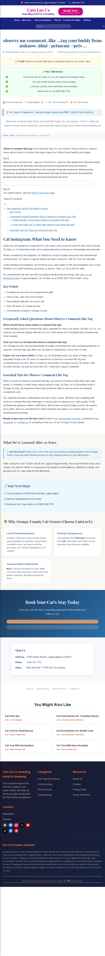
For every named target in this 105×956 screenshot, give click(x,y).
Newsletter (8, 813)
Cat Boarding (44, 794)
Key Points (15, 212)
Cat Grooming (45, 784)
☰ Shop (87, 20)
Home (17, 20)
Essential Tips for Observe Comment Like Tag (33, 230)
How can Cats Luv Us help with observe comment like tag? (44, 224)
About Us (27, 20)
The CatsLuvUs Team (15, 52)
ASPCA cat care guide (42, 192)
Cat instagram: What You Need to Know (27, 208)
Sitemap (7, 819)
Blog (12, 135)
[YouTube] (28, 825)
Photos (57, 20)
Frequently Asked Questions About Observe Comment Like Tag (43, 216)
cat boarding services (69, 418)
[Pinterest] (16, 831)
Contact (77, 784)
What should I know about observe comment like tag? (41, 220)
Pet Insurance (45, 789)
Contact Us (74, 689)
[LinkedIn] (10, 831)
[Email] (5, 825)
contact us (23, 422)
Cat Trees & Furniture (49, 778)
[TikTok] (5, 831)
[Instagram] (16, 825)
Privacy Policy (43, 689)
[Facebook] (10, 825)
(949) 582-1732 (76, 2)
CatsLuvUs (34, 880)
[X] (22, 825)
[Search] (103, 26)
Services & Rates (43, 20)
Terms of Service (59, 689)
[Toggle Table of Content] (5, 204)
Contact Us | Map (72, 20)
